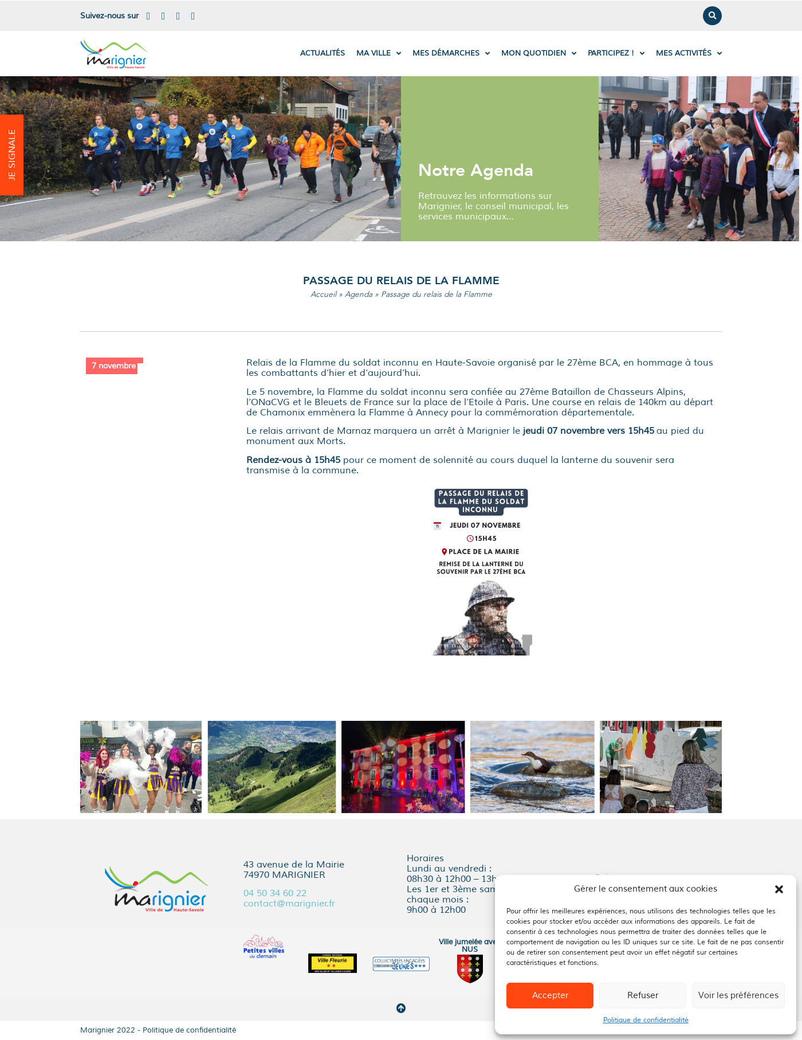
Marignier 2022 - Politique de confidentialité (158, 1030)
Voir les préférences (738, 995)
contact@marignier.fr (289, 903)
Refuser (642, 995)
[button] (779, 889)
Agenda (358, 294)
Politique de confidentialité (646, 1020)
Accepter (550, 995)
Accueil (323, 294)
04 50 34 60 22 (274, 893)
